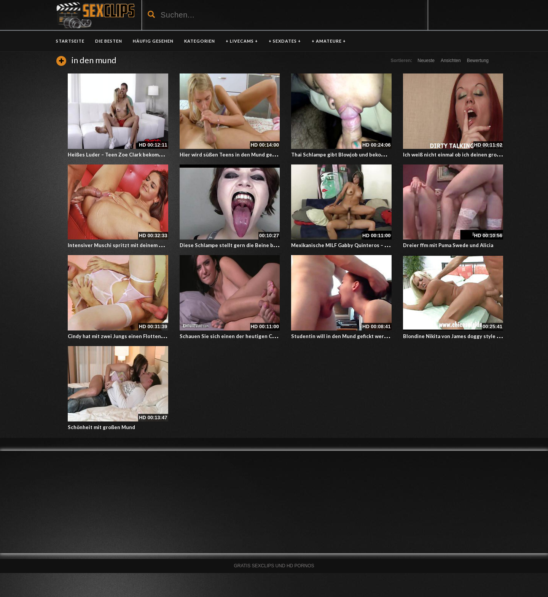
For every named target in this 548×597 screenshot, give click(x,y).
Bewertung (478, 60)
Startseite (70, 40)
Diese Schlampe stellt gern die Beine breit (231, 245)
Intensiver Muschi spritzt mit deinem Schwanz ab (127, 245)
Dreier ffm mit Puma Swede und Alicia (448, 245)
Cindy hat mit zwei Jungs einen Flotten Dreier (123, 336)
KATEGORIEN (199, 40)
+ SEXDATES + (285, 40)
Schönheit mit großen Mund (101, 427)
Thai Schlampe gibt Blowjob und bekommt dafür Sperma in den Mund (373, 155)
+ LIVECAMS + (242, 40)
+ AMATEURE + (329, 40)
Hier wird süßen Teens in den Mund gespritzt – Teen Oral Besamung (262, 155)
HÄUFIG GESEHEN (153, 40)
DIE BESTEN (108, 40)
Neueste (426, 60)
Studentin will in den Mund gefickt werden (342, 336)
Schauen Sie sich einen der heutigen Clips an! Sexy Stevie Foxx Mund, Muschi (273, 336)
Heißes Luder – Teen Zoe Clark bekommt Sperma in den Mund (141, 155)
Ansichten (451, 60)
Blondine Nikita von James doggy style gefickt (458, 336)
